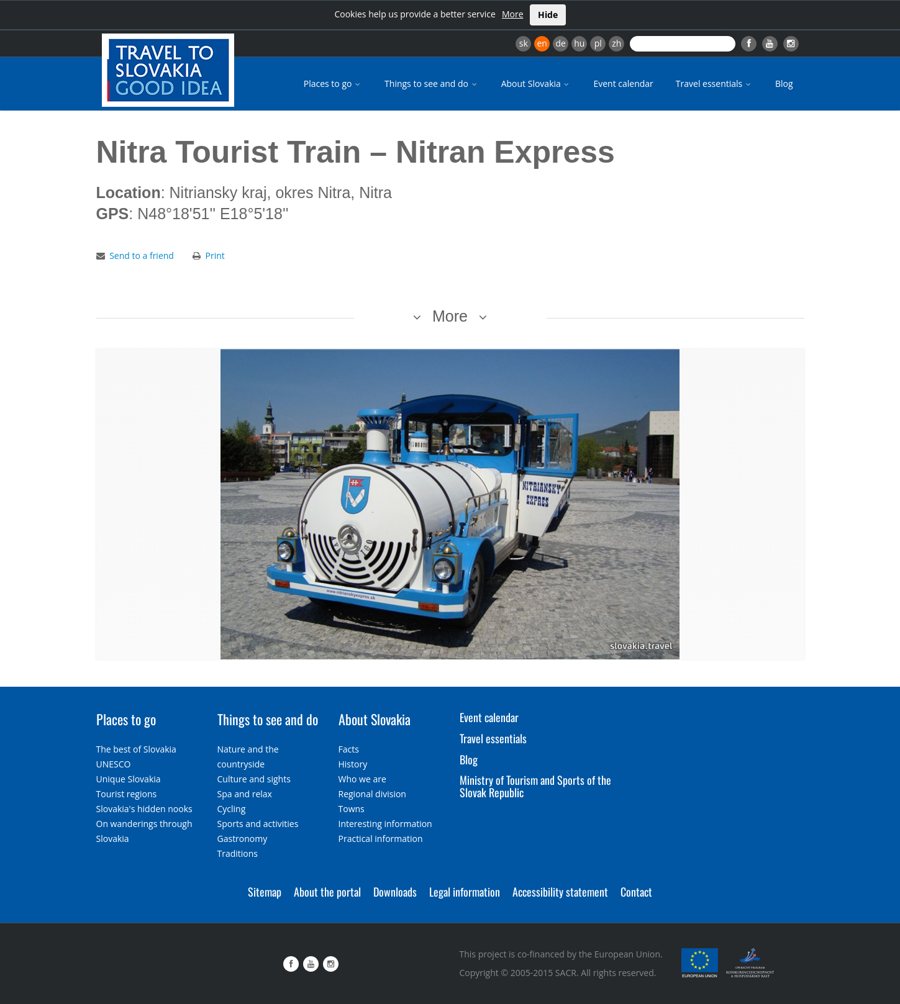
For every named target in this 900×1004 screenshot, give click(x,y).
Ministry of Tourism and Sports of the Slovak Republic (535, 786)
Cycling (231, 809)
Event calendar (623, 83)
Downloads (395, 892)
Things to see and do (431, 83)
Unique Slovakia (128, 779)
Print (215, 255)
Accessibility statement (560, 892)
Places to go (333, 83)
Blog (784, 83)
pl (598, 43)
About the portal (327, 892)
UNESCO (113, 764)
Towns (352, 809)
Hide (548, 14)
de (561, 43)
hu (579, 43)
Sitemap (264, 892)
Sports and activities (258, 824)
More (513, 14)
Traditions (237, 853)
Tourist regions (126, 794)
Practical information (381, 838)
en (542, 43)
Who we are (362, 779)
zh (616, 43)
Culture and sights (254, 779)
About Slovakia (536, 83)
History (353, 764)
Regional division (372, 794)
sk (523, 43)
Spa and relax (244, 794)
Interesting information (385, 824)
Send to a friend (141, 255)
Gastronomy (242, 838)
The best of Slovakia (136, 749)
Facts (349, 749)
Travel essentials (714, 83)
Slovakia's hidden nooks (144, 809)
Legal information (464, 892)
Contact (636, 892)
